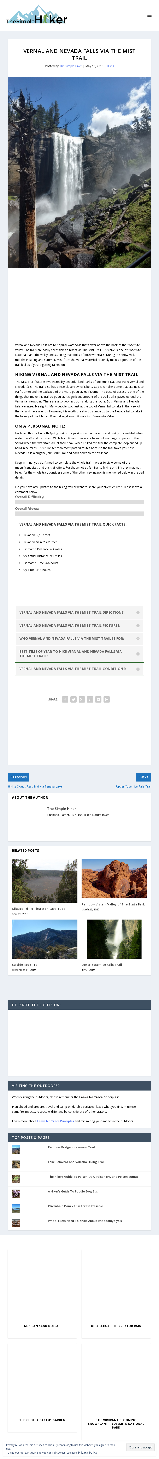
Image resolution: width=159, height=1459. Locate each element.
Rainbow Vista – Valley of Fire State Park (113, 904)
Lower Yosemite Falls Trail (102, 965)
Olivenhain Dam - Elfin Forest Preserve (75, 1206)
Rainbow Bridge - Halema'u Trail (71, 1147)
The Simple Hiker (70, 66)
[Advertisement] (79, 297)
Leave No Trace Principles (55, 1121)
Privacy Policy (87, 1452)
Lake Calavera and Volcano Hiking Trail (76, 1162)
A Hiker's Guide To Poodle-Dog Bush (74, 1191)
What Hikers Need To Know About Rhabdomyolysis (85, 1221)
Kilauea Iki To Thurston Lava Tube (38, 909)
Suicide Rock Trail (25, 965)
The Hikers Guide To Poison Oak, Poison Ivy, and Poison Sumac (93, 1177)
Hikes (110, 66)
